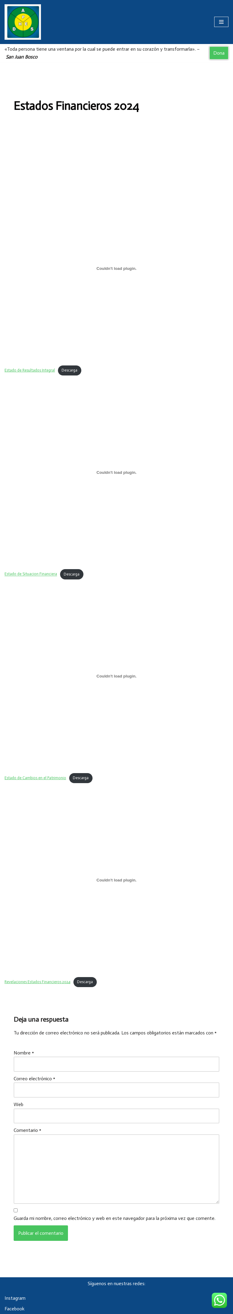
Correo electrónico (34, 1078)
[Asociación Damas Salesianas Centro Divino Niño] (23, 22)
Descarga (69, 370)
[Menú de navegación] (221, 22)
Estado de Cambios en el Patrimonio (35, 778)
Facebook (15, 1309)
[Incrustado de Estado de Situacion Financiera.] (116, 472)
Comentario (27, 1130)
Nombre (24, 1053)
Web (18, 1104)
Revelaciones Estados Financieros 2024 (37, 982)
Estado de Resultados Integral (30, 370)
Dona (219, 53)
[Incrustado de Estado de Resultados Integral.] (116, 268)
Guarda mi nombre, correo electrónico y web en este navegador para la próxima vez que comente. (114, 1218)
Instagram (15, 1298)
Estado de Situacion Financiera (31, 574)
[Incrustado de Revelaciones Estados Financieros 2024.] (116, 880)
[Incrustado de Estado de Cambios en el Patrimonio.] (116, 676)
